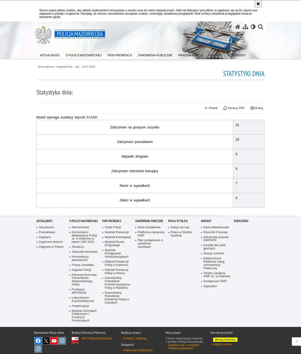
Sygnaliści (210, 305)
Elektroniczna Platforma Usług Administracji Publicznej (214, 282)
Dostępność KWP (215, 300)
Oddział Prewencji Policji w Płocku (116, 291)
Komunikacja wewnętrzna (80, 277)
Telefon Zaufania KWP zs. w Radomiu (216, 294)
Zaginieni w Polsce (51, 266)
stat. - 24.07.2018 (85, 66)
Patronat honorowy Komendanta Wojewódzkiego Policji (84, 299)
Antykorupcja (80, 325)
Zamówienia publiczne (149, 240)
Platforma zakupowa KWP (151, 253)
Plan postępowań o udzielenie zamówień (150, 263)
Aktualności (44, 240)
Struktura (78, 266)
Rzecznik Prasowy (215, 251)
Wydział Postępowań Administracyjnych (117, 272)
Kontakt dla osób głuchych (214, 266)
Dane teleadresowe (216, 246)
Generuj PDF (234, 108)
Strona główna (46, 66)
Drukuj (256, 108)
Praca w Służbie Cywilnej (181, 253)
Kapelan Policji (81, 289)
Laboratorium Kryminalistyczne (83, 318)
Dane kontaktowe (149, 246)
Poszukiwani (47, 251)
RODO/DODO (241, 240)
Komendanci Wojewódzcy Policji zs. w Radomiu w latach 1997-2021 (84, 256)
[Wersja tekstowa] (253, 27)
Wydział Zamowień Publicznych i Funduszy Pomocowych (84, 335)
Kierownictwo (80, 246)
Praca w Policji (178, 240)
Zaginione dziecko (51, 261)
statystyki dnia (65, 66)
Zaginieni (45, 256)
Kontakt (206, 240)
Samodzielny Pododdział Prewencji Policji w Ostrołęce (117, 316)
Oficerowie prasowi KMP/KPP (216, 258)
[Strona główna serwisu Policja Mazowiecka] (237, 27)
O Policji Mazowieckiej (83, 240)
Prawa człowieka (83, 284)
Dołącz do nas (179, 246)
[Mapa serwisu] (245, 27)
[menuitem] (50, 54)
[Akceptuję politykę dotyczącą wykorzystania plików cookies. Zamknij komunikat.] (258, 4)
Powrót (211, 108)
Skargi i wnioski (213, 272)
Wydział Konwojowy (118, 256)
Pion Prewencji (111, 240)
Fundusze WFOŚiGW (79, 310)
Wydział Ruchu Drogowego (114, 263)
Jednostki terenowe (84, 271)
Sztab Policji (113, 246)
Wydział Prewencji (117, 251)
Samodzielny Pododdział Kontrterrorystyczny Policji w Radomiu (117, 302)
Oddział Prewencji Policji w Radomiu (116, 282)
